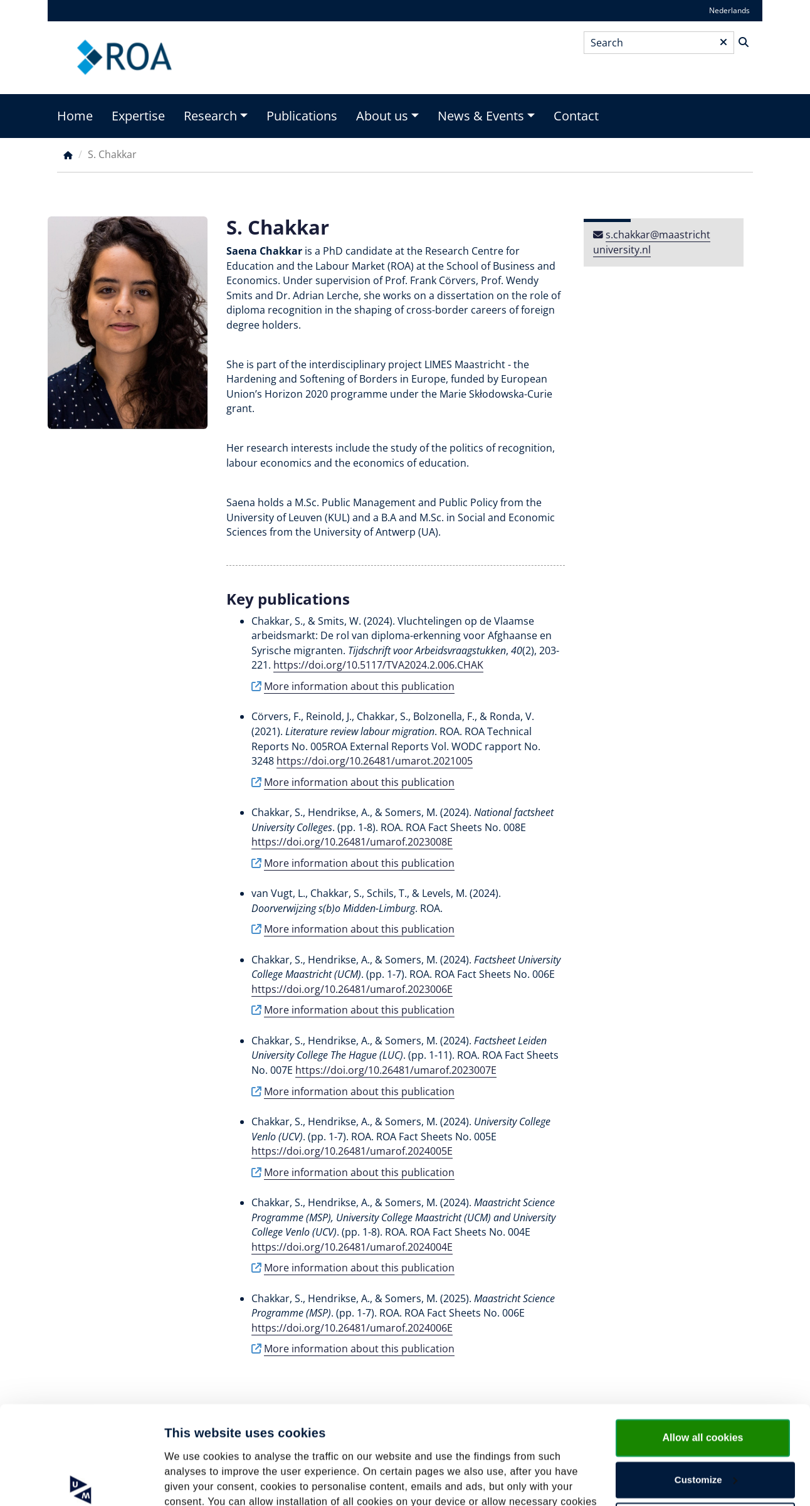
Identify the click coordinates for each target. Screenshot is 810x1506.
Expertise (138, 115)
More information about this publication (359, 686)
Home (75, 115)
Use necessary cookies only (705, 1450)
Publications (301, 115)
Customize (706, 1409)
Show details (193, 1481)
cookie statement (275, 1446)
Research (210, 115)
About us (382, 115)
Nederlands (729, 10)
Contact (576, 115)
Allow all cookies (703, 1367)
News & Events (481, 115)
